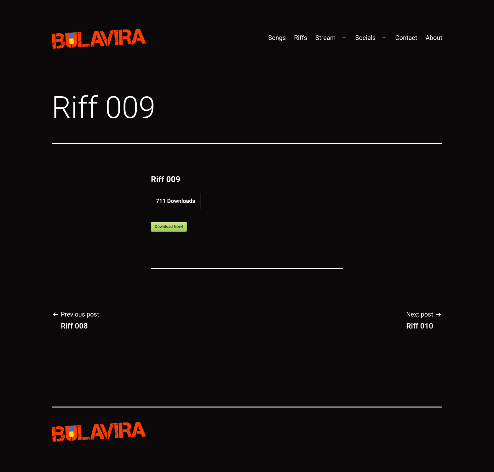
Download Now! (169, 226)
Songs (277, 38)
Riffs (300, 38)
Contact (406, 38)
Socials (365, 38)
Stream (325, 38)
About (434, 38)
